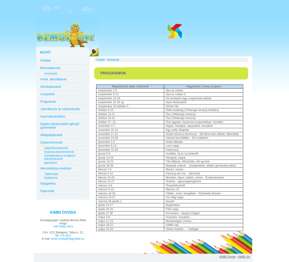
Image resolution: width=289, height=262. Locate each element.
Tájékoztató (51, 174)
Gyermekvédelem (52, 116)
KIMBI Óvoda (227, 256)
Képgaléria (48, 183)
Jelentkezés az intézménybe (60, 109)
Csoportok (47, 94)
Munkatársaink (50, 86)
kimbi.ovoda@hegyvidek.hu (67, 238)
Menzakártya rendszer (56, 168)
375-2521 (65, 235)
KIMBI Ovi (244, 256)
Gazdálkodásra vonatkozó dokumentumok (60, 157)
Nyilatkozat (51, 177)
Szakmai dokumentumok (59, 151)
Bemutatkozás (50, 68)
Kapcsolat (47, 191)
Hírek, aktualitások (53, 79)
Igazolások (50, 162)
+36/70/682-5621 (63, 226)
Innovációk (50, 73)
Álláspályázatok (51, 135)
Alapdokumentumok (56, 148)
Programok (48, 101)
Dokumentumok (51, 142)
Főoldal (45, 60)
